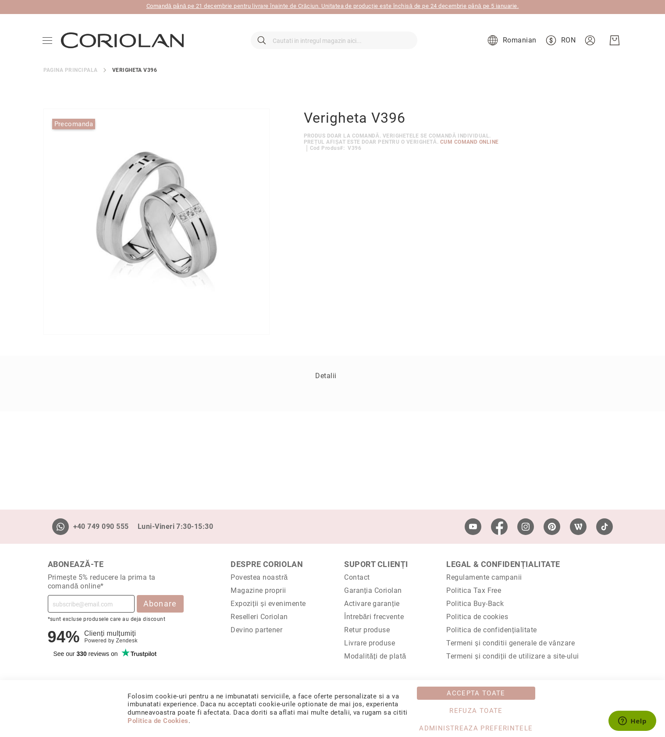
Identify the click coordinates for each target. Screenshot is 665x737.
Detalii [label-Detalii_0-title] (325, 382)
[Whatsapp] (60, 526)
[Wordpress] (578, 526)
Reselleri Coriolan (259, 617)
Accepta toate (476, 693)
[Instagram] (525, 526)
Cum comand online (469, 148)
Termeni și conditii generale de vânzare (510, 643)
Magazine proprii (258, 590)
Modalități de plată (375, 656)
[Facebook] (499, 526)
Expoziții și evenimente (268, 603)
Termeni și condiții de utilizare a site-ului (512, 656)
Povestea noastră (259, 577)
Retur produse (367, 630)
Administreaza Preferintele (476, 728)
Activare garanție (372, 603)
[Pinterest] (552, 526)
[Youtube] (473, 526)
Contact (357, 577)
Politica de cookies (477, 617)
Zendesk (126, 641)
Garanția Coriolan (373, 590)
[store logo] (123, 44)
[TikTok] (604, 526)
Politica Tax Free (473, 590)
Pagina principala (70, 76)
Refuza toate (475, 711)
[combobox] (334, 44)
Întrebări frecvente (374, 617)
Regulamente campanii (484, 577)
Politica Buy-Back (475, 603)
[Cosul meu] (614, 44)
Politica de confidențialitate (491, 630)
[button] (510, 44)
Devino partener (256, 630)
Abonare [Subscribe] (160, 603)
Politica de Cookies (158, 721)
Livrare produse (369, 643)
